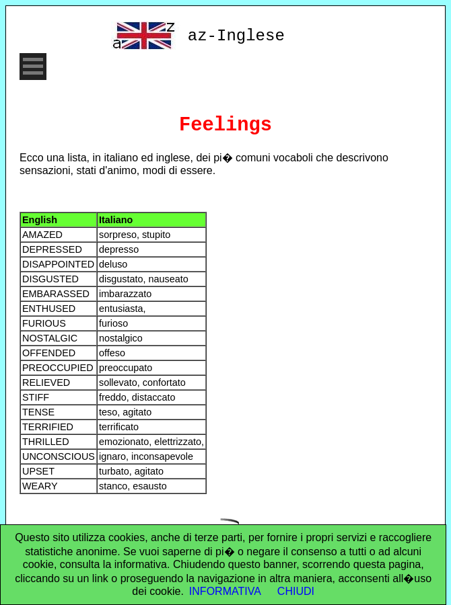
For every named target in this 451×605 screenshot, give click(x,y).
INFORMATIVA (225, 591)
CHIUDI (295, 591)
